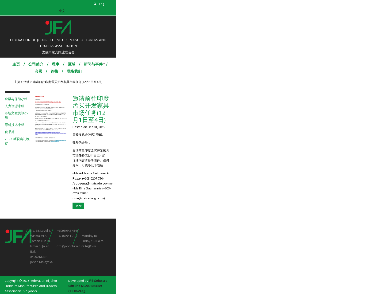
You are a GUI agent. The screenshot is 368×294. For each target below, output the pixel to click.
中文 (62, 11)
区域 (71, 64)
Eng (101, 4)
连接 (54, 71)
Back (78, 206)
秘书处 (10, 131)
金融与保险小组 (16, 99)
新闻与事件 (93, 64)
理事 (55, 64)
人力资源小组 (14, 106)
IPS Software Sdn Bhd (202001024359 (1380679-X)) (87, 285)
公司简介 (35, 64)
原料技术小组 (14, 124)
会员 (38, 71)
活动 (26, 82)
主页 (16, 64)
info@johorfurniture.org (73, 246)
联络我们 (74, 71)
